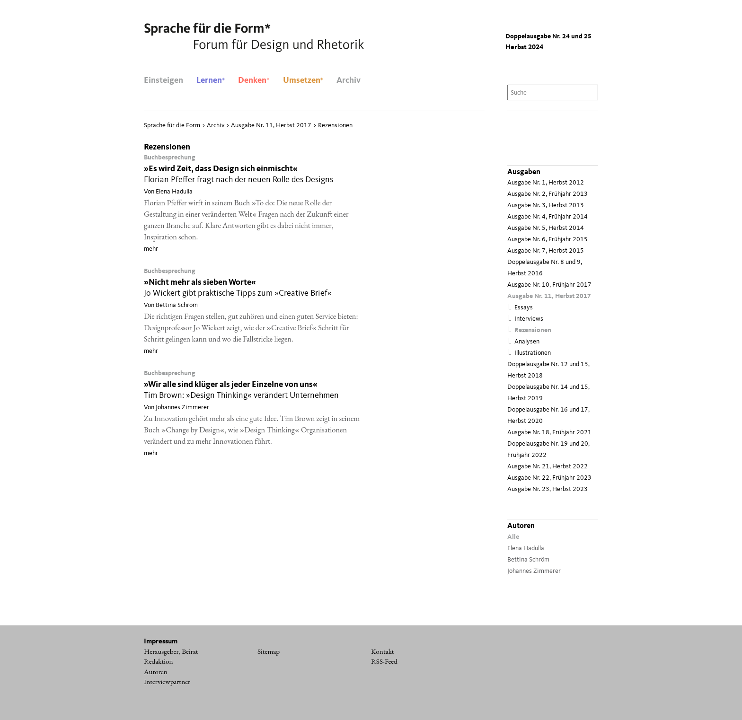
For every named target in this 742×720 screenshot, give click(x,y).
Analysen (526, 342)
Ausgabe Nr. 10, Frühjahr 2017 (549, 285)
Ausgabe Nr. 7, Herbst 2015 (545, 251)
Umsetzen (303, 80)
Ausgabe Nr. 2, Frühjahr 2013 (547, 194)
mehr (151, 249)
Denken (253, 80)
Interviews (528, 319)
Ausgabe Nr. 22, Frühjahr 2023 (549, 478)
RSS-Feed (384, 661)
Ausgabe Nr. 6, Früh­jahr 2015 (547, 240)
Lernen (210, 80)
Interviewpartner (167, 681)
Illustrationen (532, 353)
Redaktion (158, 661)
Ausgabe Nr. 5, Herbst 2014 (545, 228)
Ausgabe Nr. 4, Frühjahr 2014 (547, 217)
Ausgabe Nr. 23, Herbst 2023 (547, 489)
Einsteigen (163, 80)
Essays (523, 308)
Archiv (348, 80)
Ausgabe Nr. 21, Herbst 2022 (547, 467)
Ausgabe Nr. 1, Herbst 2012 (545, 183)
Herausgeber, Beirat (171, 651)
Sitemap (268, 651)
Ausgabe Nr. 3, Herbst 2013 (545, 205)
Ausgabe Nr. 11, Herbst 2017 (549, 296)
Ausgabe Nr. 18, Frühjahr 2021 (549, 433)
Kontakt (382, 651)
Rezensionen (532, 330)
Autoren (156, 671)
